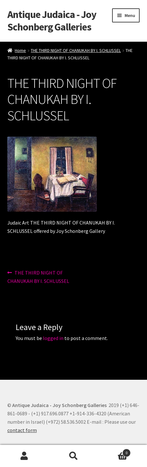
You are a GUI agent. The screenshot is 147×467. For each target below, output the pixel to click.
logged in (53, 338)
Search (73, 456)
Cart (114, 451)
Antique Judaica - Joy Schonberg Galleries (51, 20)
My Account (24, 456)
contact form (22, 430)
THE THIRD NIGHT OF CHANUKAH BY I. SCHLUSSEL (76, 50)
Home (20, 50)
